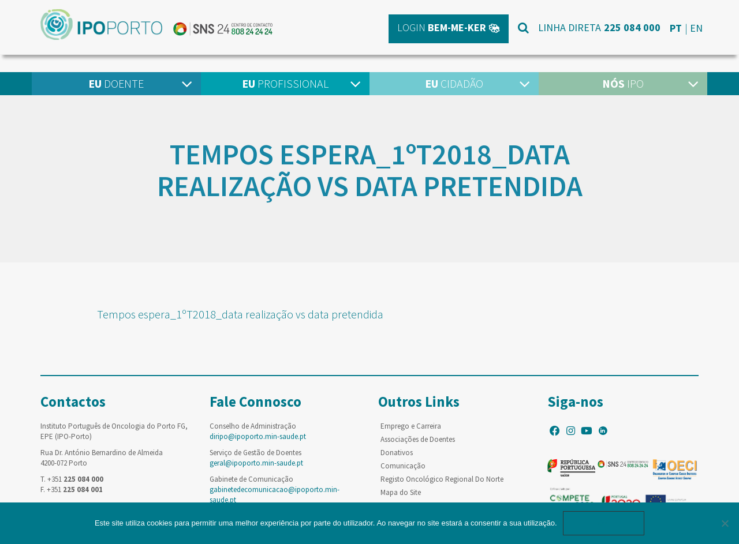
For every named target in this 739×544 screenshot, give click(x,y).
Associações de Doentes (417, 439)
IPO (623, 83)
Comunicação (403, 466)
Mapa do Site (400, 492)
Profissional (285, 83)
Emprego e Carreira (410, 426)
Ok (604, 523)
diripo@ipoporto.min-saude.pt (258, 436)
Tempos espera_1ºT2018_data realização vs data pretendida (240, 314)
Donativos (396, 452)
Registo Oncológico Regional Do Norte (441, 479)
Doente (116, 83)
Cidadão (454, 83)
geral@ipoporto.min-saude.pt (256, 463)
